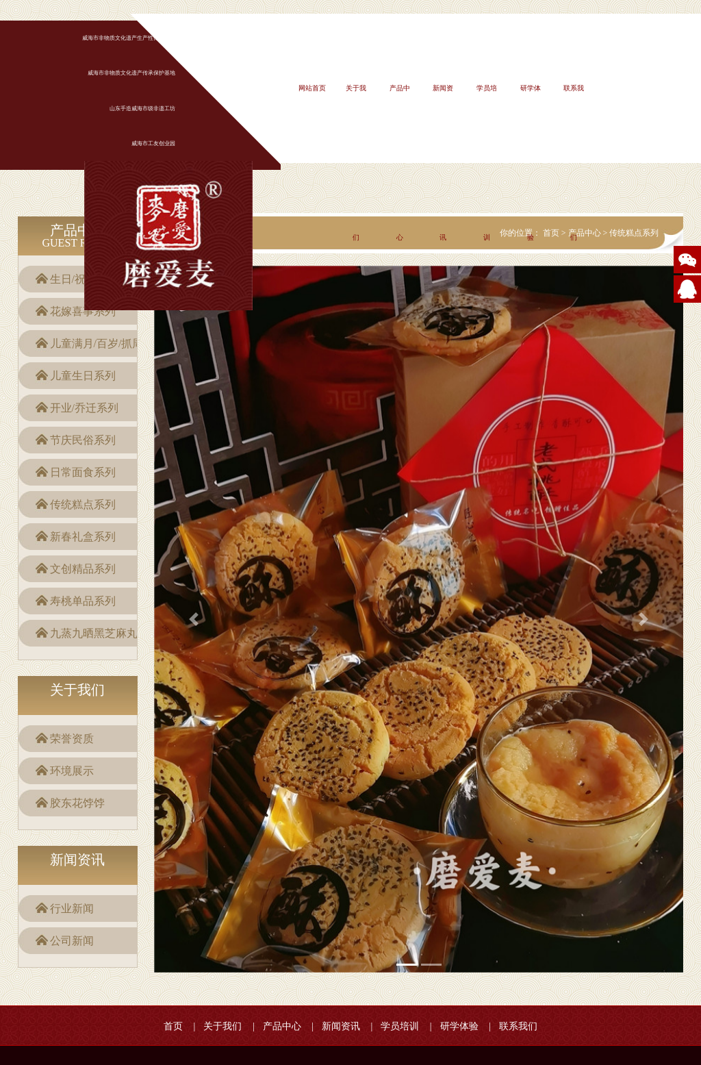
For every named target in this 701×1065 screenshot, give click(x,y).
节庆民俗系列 (83, 440)
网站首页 (312, 88)
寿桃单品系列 (83, 601)
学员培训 (400, 1026)
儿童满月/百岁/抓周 (97, 343)
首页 (173, 1026)
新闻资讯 (341, 1026)
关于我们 (222, 1026)
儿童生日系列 (83, 375)
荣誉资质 (72, 738)
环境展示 (72, 771)
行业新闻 (72, 908)
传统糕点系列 (83, 504)
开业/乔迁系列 (84, 408)
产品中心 (282, 1026)
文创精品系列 (83, 569)
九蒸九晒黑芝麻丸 (94, 633)
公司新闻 (72, 941)
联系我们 (518, 1026)
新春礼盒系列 (83, 536)
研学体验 (459, 1026)
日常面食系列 (83, 472)
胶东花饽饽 (77, 803)
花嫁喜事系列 (83, 311)
